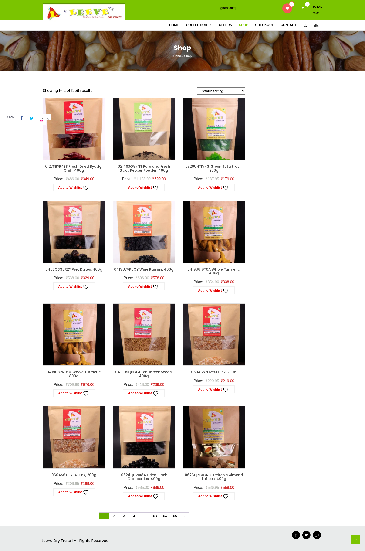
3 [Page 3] (124, 516)
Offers (225, 25)
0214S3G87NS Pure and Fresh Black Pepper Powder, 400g (144, 168)
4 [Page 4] (134, 516)
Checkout (264, 25)
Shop (243, 25)
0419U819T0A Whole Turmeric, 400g (213, 271)
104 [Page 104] (164, 516)
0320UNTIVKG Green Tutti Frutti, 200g (213, 168)
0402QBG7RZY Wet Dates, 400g (73, 269)
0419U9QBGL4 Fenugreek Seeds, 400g (143, 374)
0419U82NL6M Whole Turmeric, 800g (74, 374)
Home (174, 25)
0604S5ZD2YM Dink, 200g (214, 372)
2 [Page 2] (114, 516)
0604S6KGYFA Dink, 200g (73, 475)
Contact (288, 25)
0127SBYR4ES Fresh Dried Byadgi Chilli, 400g (74, 168)
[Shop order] (221, 91)
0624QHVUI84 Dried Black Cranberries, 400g (144, 477)
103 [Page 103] (154, 516)
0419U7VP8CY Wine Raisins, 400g (144, 269)
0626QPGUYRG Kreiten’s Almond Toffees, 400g (214, 477)
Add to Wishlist (73, 188)
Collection (199, 25)
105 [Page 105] (174, 516)
